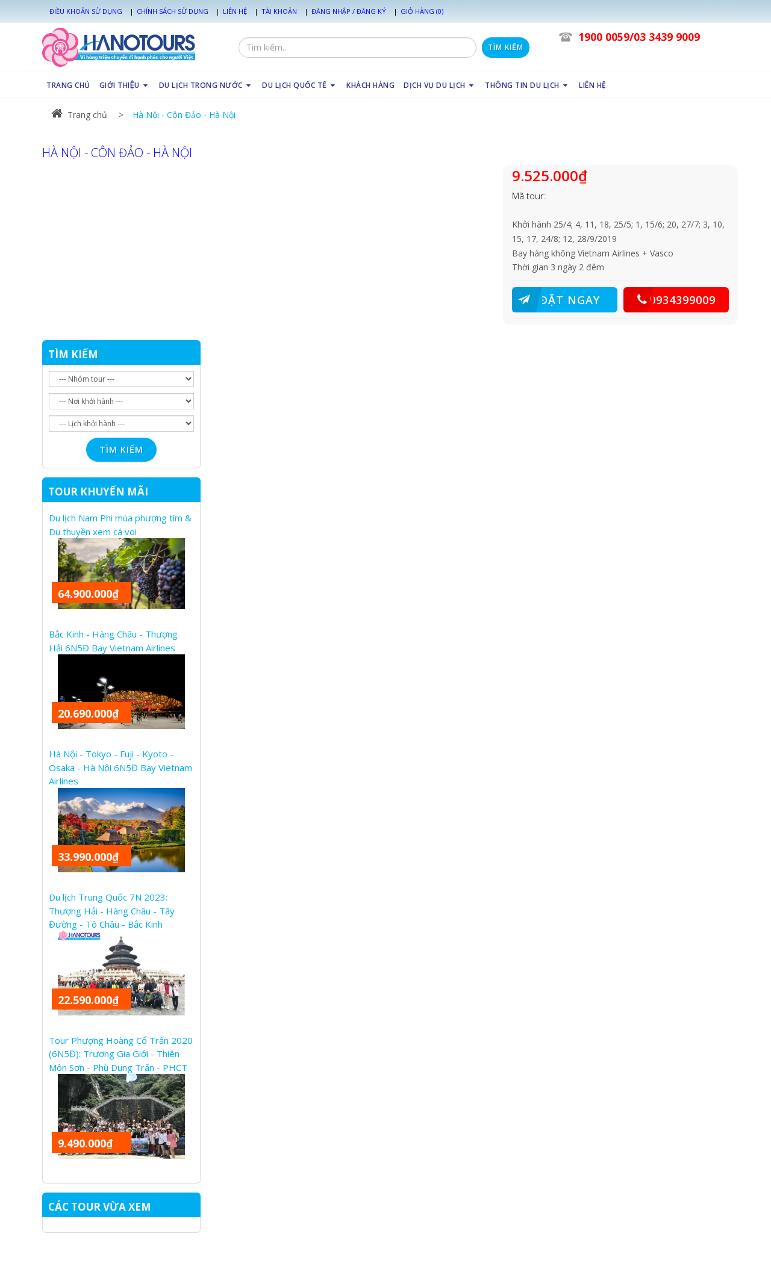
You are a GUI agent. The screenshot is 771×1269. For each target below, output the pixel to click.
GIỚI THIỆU (124, 85)
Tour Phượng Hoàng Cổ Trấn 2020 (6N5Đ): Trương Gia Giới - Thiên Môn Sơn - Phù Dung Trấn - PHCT (121, 1053)
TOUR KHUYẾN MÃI (98, 491)
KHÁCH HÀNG (370, 85)
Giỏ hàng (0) (422, 11)
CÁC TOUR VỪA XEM (99, 1207)
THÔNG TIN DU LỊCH (527, 85)
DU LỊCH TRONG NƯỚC (206, 85)
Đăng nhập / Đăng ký (348, 11)
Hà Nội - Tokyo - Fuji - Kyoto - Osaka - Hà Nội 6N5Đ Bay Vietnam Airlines (120, 767)
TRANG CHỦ (68, 85)
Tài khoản (279, 11)
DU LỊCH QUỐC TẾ (299, 85)
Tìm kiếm (505, 47)
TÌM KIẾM (73, 354)
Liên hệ (235, 11)
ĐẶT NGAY (556, 299)
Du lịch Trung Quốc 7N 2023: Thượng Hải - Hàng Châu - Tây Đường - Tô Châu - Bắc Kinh (112, 910)
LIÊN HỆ (593, 85)
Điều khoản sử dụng (85, 11)
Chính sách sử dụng (172, 11)
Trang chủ (79, 114)
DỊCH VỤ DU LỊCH (440, 85)
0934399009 (669, 299)
